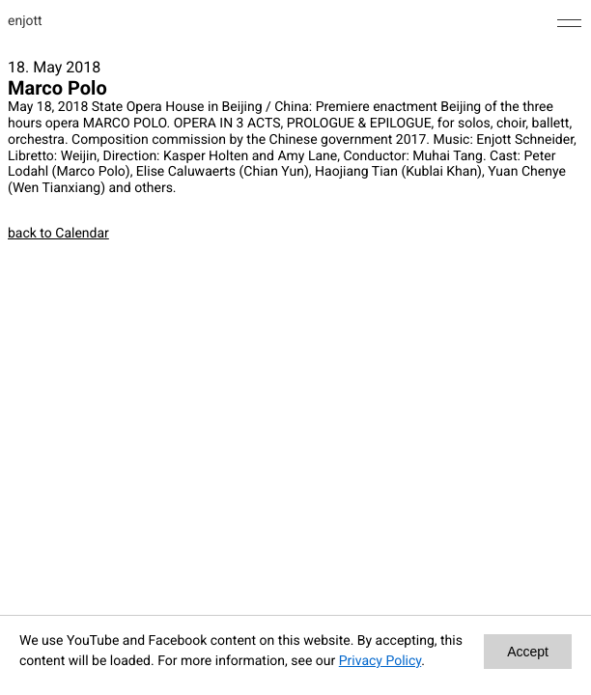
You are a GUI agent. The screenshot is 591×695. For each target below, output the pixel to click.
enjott (25, 21)
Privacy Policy (380, 661)
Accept (528, 651)
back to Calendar (58, 233)
